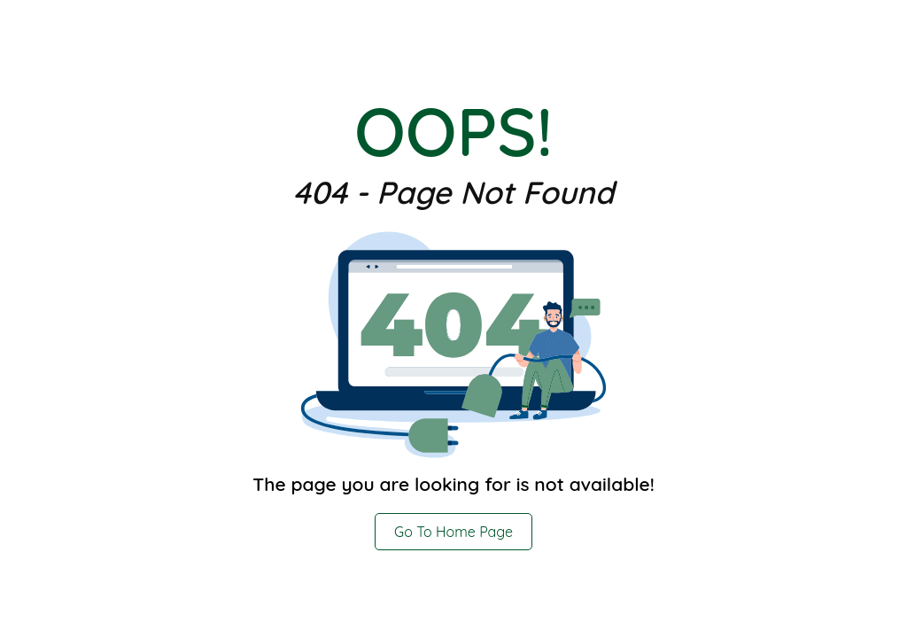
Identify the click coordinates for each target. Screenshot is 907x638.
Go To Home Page (453, 532)
